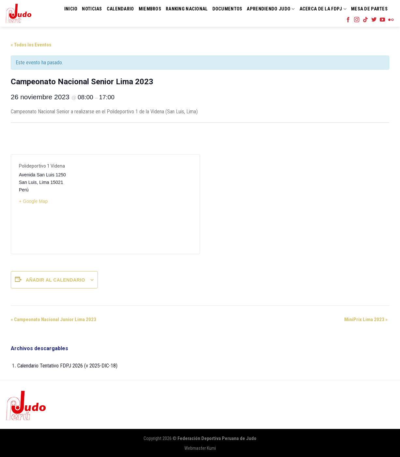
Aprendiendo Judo (271, 9)
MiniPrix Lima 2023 (366, 319)
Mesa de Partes (369, 9)
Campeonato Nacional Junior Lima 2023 (53, 319)
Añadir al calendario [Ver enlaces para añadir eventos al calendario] (55, 280)
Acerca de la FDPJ (323, 9)
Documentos (227, 9)
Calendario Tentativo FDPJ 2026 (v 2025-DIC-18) (67, 366)
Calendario (120, 9)
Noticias (92, 9)
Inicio (71, 9)
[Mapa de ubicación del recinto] (148, 204)
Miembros (150, 9)
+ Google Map (33, 201)
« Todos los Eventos (31, 45)
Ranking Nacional (187, 9)
